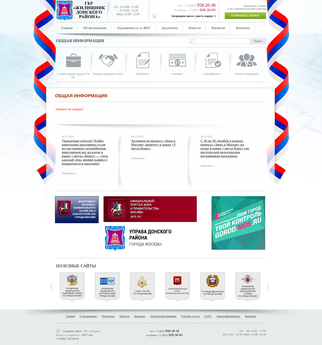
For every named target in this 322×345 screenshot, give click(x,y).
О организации (88, 316)
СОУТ (208, 316)
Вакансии (218, 28)
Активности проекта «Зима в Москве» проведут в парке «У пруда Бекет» (153, 144)
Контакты (243, 28)
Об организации (94, 28)
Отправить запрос (245, 15)
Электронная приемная (163, 316)
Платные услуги (190, 316)
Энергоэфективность (228, 316)
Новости (195, 28)
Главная (66, 28)
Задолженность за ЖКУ (134, 28)
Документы (169, 28)
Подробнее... (69, 173)
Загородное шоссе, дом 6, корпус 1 (193, 16)
